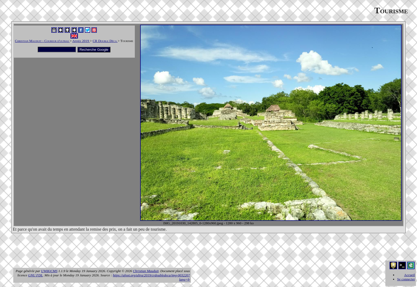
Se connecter (406, 279)
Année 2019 (81, 41)
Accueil (409, 275)
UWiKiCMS (49, 271)
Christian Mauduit (146, 271)
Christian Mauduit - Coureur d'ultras (42, 41)
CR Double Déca (105, 41)
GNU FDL (35, 275)
